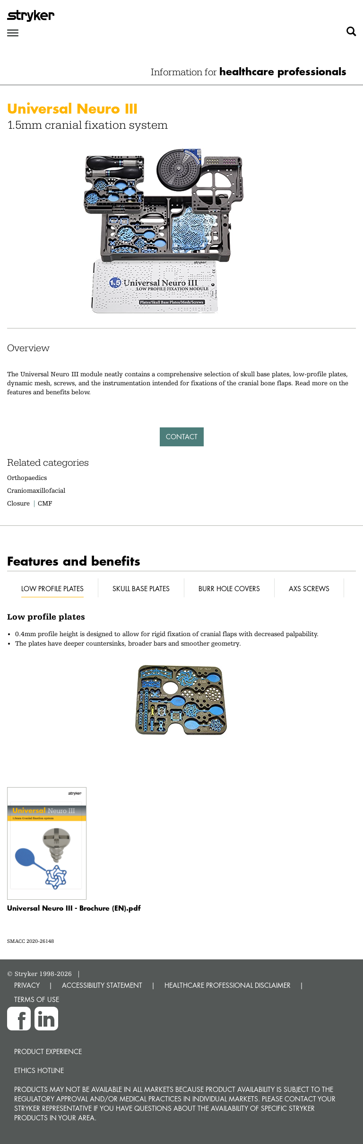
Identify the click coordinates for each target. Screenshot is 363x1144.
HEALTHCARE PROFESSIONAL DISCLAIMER (227, 985)
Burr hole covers (229, 588)
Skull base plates (141, 588)
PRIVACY (27, 985)
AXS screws (309, 588)
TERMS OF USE (36, 999)
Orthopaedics (27, 477)
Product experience (48, 1051)
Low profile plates (52, 588)
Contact (182, 436)
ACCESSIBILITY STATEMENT (102, 985)
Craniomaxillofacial (36, 490)
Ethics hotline (39, 1070)
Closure (18, 503)
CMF (45, 503)
